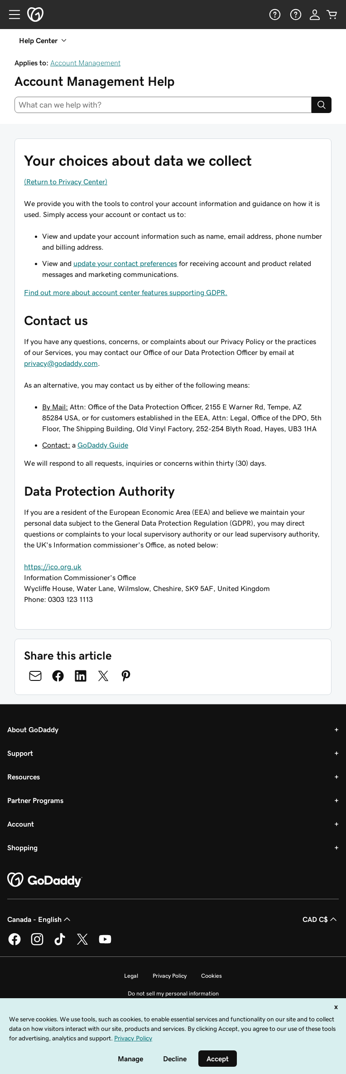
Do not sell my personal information (173, 993)
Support (20, 753)
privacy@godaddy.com (61, 363)
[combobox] (163, 105)
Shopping (22, 847)
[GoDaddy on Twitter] (82, 943)
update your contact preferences (125, 263)
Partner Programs (35, 800)
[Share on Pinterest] (126, 675)
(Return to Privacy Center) (65, 181)
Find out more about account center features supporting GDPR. (125, 292)
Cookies (211, 976)
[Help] (274, 14)
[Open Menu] (10, 14)
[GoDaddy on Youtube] (105, 943)
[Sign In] (314, 14)
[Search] (322, 105)
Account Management (85, 62)
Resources (23, 776)
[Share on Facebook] (58, 675)
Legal (131, 976)
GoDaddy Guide (102, 444)
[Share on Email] (35, 675)
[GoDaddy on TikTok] (60, 943)
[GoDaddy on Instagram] (37, 943)
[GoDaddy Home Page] (44, 880)
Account (20, 824)
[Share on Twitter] (103, 675)
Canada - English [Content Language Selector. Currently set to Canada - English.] (39, 919)
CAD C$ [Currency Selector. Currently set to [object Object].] (321, 919)
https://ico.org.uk (53, 566)
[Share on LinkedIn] (80, 675)
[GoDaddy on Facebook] (14, 943)
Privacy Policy (170, 976)
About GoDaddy (32, 729)
